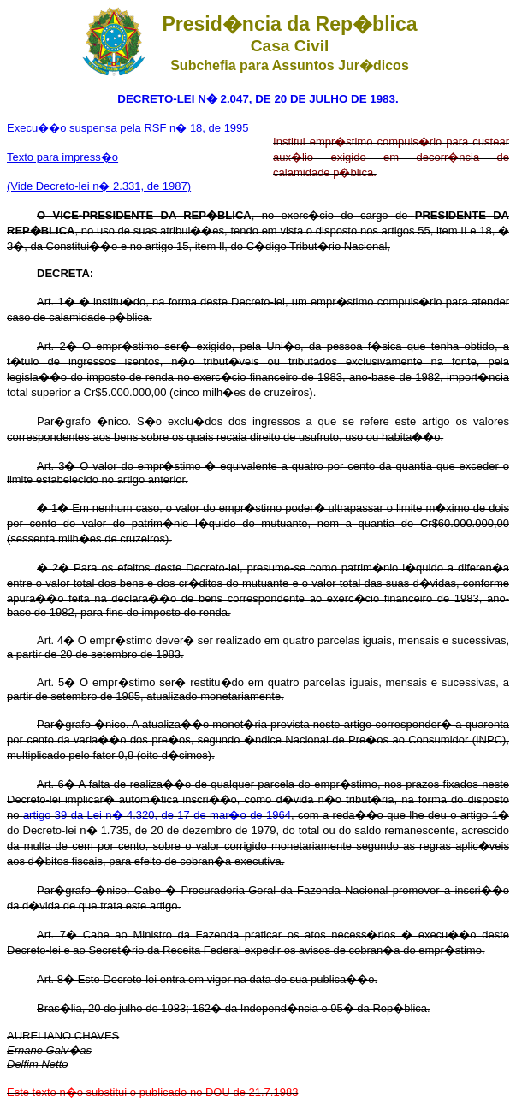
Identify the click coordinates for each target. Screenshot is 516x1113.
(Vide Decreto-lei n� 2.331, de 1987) (99, 186)
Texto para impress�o (62, 157)
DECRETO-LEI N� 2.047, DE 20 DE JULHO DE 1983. (257, 98)
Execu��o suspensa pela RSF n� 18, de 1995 (128, 127)
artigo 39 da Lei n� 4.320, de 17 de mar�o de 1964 (157, 814)
